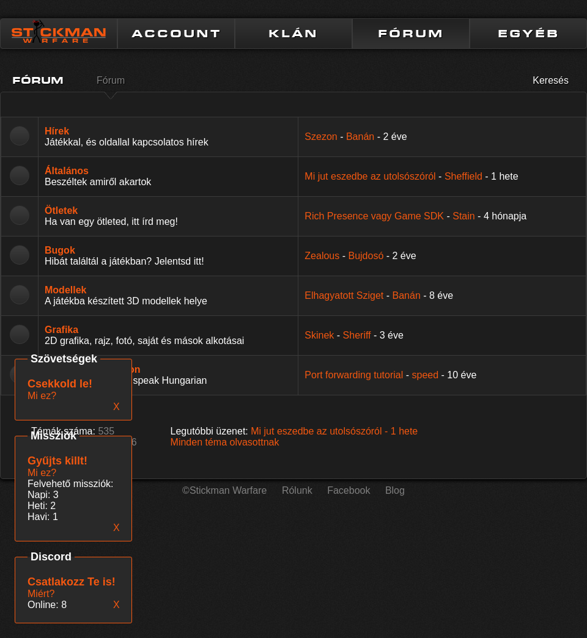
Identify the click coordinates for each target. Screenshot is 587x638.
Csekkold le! (60, 384)
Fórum (111, 80)
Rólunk (297, 490)
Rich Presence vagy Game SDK (374, 216)
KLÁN (293, 33)
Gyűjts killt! (57, 461)
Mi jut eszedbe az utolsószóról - (334, 431)
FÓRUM (411, 33)
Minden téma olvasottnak (225, 442)
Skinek (319, 335)
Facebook (348, 490)
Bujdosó (365, 256)
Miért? (41, 593)
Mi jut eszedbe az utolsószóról (370, 176)
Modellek (65, 290)
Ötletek (61, 210)
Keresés (551, 80)
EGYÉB (528, 33)
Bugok (60, 250)
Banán (360, 136)
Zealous (322, 256)
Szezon (321, 136)
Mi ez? (42, 473)
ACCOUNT (176, 33)
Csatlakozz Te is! (72, 582)
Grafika (61, 329)
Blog (395, 490)
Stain (463, 216)
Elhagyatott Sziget (344, 295)
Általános (67, 171)
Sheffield (463, 176)
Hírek (57, 131)
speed (425, 375)
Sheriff (357, 335)
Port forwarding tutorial (354, 375)
